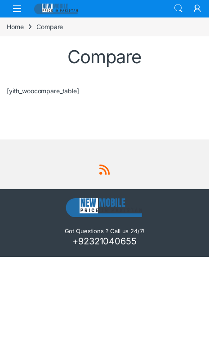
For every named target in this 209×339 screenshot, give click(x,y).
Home (15, 26)
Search (178, 8)
